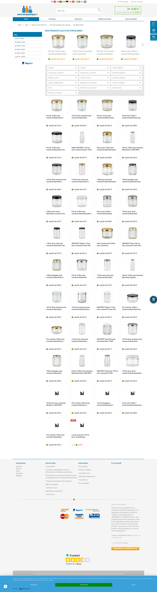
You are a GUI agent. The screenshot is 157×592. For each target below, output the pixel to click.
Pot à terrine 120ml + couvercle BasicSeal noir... (132, 308)
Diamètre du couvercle (88, 88)
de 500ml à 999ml (20, 52)
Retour (17, 33)
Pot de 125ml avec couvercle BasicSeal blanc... (82, 213)
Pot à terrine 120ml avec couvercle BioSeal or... (81, 404)
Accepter (84, 585)
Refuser (34, 585)
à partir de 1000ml (20, 55)
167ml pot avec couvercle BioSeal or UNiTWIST (55, 404)
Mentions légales (52, 485)
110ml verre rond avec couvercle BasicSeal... (105, 276)
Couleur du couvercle (56, 73)
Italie (17, 471)
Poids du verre (85, 78)
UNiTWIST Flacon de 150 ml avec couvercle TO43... (107, 372)
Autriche (19, 467)
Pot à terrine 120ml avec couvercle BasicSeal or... (55, 340)
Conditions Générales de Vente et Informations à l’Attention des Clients (59, 471)
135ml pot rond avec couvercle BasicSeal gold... (107, 181)
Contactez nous (51, 488)
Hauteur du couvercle (88, 73)
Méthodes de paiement (54, 491)
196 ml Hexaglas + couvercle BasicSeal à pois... (105, 404)
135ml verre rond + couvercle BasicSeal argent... (129, 213)
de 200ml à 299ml (20, 44)
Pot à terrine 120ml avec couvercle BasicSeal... (55, 436)
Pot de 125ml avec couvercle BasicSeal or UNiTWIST (57, 52)
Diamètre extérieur (119, 78)
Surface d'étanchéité (55, 83)
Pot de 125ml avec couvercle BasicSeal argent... (79, 276)
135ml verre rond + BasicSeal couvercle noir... (56, 213)
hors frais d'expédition (75, 574)
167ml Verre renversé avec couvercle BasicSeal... (82, 52)
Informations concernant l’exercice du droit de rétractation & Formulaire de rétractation (61, 477)
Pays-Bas (19, 473)
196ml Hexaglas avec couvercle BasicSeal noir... (132, 181)
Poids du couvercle (55, 93)
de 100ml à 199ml (20, 41)
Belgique (19, 476)
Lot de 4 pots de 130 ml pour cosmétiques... (80, 436)
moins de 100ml (19, 37)
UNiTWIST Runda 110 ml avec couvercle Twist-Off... (82, 245)
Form (50, 88)
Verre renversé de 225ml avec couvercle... (106, 245)
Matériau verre (53, 78)
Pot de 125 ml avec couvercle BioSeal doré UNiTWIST (105, 52)
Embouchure (117, 88)
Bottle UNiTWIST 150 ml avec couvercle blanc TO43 (82, 149)
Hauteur (51, 68)
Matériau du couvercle (88, 83)
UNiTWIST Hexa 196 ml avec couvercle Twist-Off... (132, 245)
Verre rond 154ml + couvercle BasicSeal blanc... (132, 404)
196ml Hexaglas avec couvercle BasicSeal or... (55, 276)
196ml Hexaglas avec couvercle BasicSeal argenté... (54, 372)
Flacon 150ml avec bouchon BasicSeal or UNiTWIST (132, 149)
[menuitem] (17, 1)
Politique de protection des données (59, 481)
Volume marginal (118, 83)
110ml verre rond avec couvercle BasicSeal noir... (56, 245)
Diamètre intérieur (118, 73)
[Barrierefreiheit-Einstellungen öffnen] (153, 299)
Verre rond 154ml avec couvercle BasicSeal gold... (107, 149)
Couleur (83, 68)
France (18, 469)
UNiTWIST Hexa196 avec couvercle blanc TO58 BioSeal (106, 340)
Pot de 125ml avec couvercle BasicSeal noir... (56, 149)
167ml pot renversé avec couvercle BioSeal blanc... (81, 308)
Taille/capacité (117, 68)
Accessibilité (50, 467)
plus (133, 585)
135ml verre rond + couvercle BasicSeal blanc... (132, 372)
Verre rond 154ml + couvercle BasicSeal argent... (104, 213)
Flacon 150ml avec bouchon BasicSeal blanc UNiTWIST (82, 372)
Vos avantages (83, 483)
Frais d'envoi (50, 495)
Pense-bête (123, 2)
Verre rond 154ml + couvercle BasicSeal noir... (130, 52)
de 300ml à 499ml (20, 48)
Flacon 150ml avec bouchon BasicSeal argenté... (132, 276)
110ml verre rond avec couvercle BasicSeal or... (81, 181)
